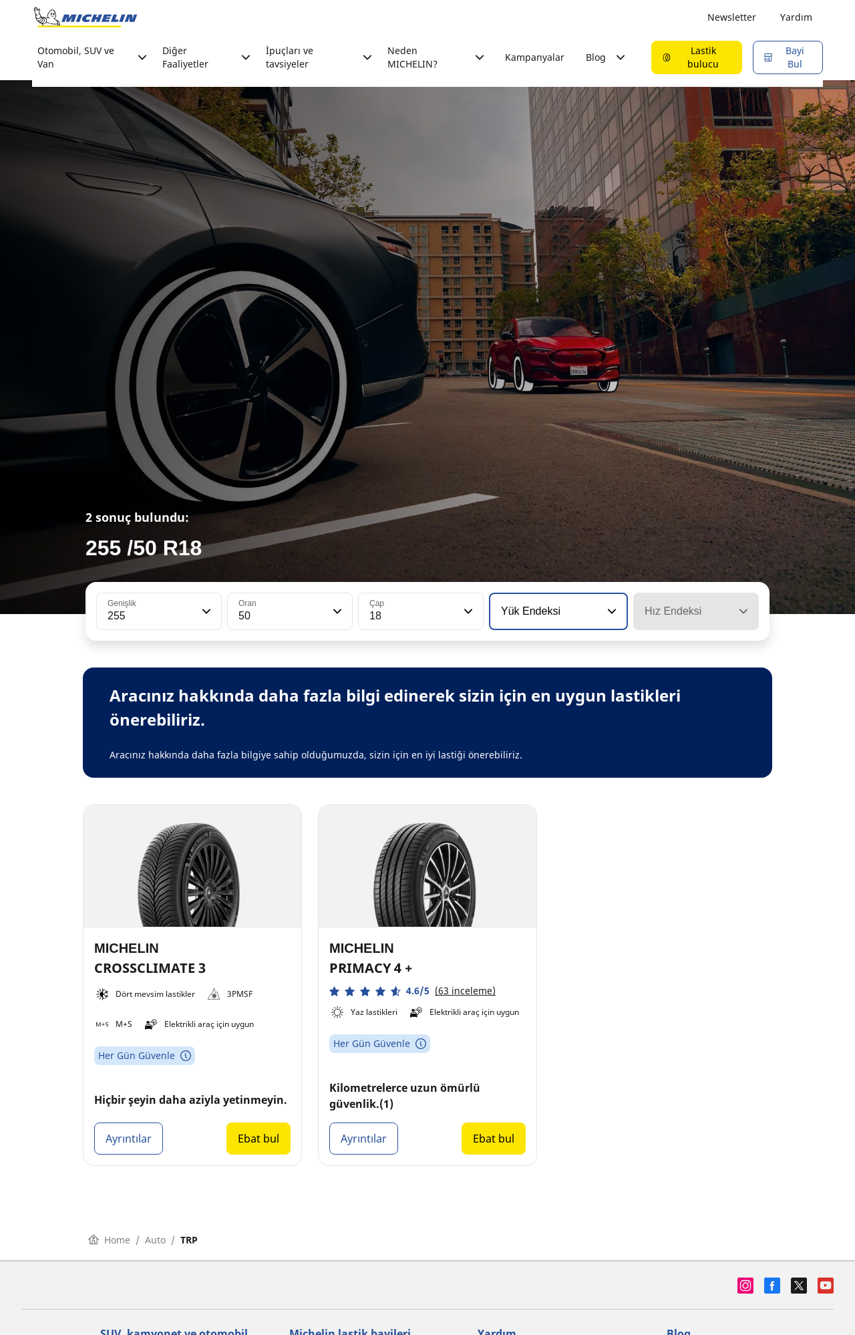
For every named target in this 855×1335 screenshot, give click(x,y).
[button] (205, 611)
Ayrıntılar (129, 1138)
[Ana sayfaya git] (85, 17)
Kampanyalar (534, 57)
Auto (155, 1239)
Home (109, 1239)
